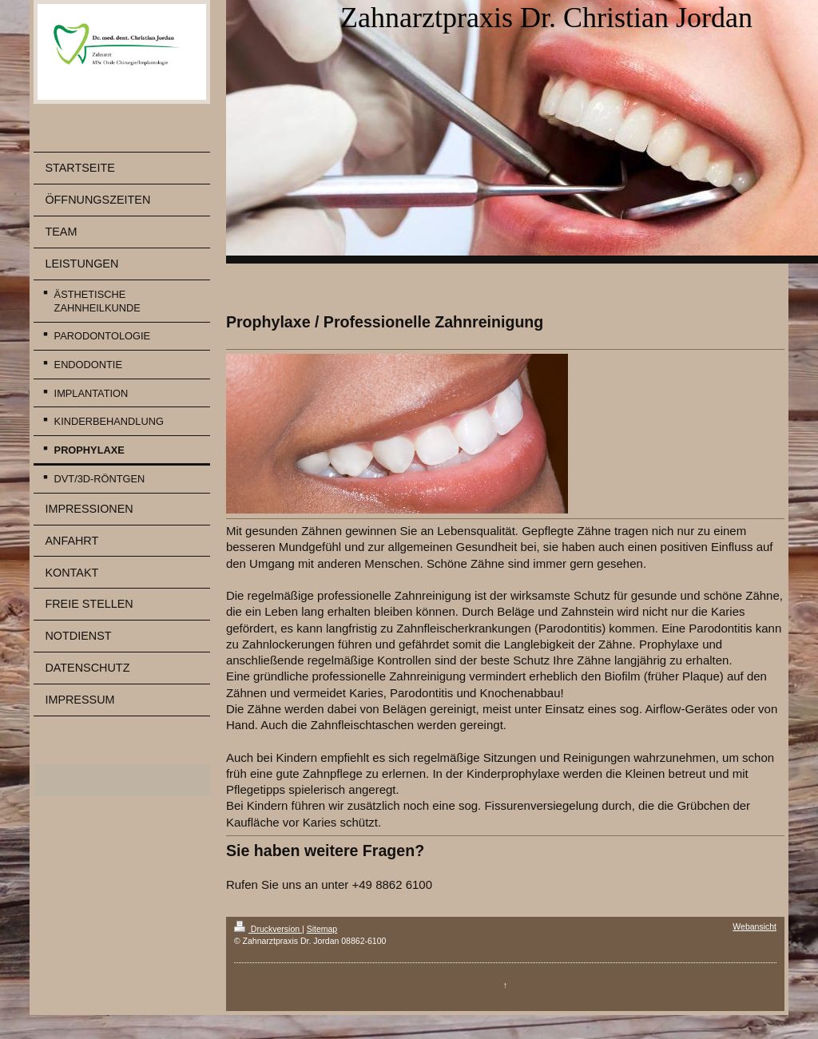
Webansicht (754, 926)
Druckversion (268, 929)
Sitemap (322, 929)
